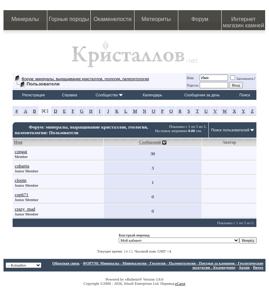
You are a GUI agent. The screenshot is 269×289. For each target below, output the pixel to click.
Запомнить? (242, 78)
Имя (190, 78)
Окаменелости (112, 19)
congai (21, 151)
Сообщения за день (202, 95)
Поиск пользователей (230, 130)
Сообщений (150, 142)
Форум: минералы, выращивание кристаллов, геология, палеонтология (85, 79)
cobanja (22, 165)
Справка (69, 95)
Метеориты (156, 19)
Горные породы (69, 19)
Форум (199, 19)
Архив (244, 267)
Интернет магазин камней (243, 22)
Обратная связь (66, 263)
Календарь (153, 95)
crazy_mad (25, 209)
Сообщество (109, 95)
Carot (181, 283)
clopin (20, 180)
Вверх (258, 267)
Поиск (245, 95)
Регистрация (33, 95)
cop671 (21, 194)
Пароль (193, 85)
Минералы (25, 19)
